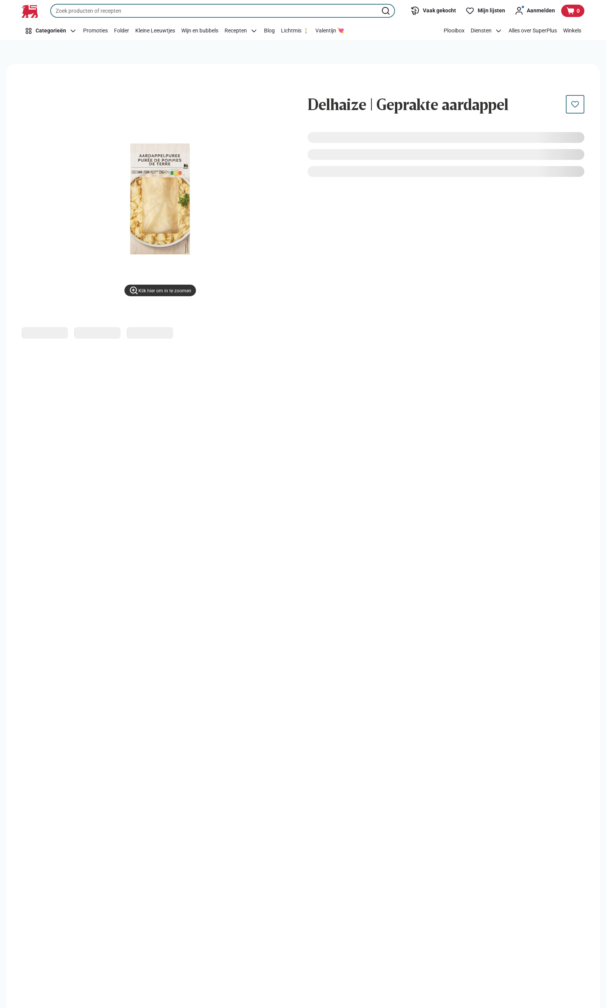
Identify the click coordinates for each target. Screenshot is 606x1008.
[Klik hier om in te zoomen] (160, 290)
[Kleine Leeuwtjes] (155, 31)
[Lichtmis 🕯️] (295, 31)
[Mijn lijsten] (485, 11)
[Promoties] (95, 31)
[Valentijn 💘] (329, 31)
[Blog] (269, 31)
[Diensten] (487, 31)
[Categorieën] (51, 31)
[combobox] (222, 11)
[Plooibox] (454, 31)
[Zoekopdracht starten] (386, 11)
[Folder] (121, 31)
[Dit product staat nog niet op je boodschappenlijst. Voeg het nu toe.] (575, 104)
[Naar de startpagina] (30, 11)
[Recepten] (241, 31)
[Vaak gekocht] (433, 11)
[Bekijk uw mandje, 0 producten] (572, 11)
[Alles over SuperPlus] (533, 31)
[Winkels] (572, 31)
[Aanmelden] (534, 11)
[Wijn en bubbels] (199, 31)
